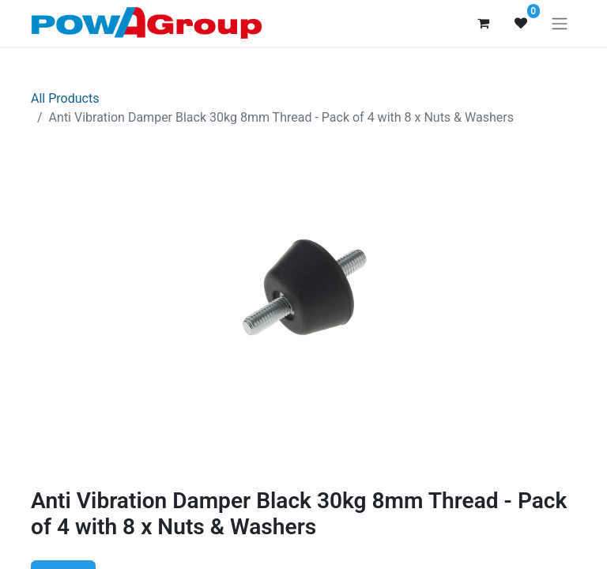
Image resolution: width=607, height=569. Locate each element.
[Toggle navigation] (559, 23)
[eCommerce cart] (483, 23)
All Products (65, 98)
